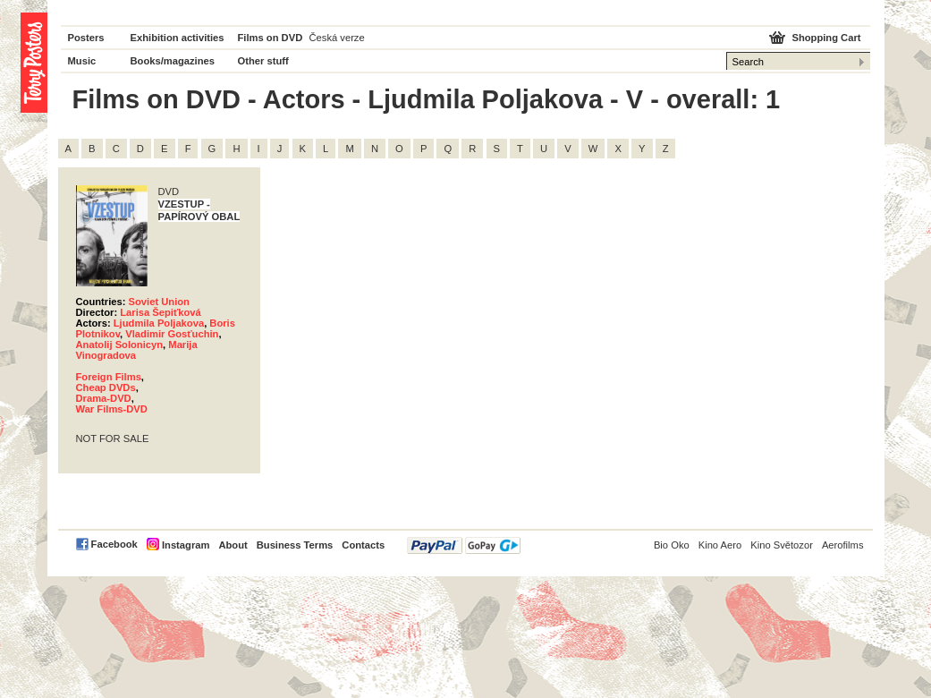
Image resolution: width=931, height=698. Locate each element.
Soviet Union (159, 301)
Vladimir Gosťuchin (171, 333)
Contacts (363, 545)
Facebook (114, 544)
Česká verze (337, 37)
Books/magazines (173, 60)
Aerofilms (843, 545)
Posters (86, 37)
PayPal (464, 545)
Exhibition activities (177, 37)
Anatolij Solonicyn (120, 344)
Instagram (185, 545)
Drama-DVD (103, 398)
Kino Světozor (781, 545)
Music (82, 60)
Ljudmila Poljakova (159, 323)
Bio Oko (672, 545)
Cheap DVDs (106, 387)
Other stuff (263, 60)
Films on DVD (270, 37)
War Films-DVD (112, 409)
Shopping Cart (825, 37)
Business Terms (295, 545)
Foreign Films (108, 376)
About (232, 545)
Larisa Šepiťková (160, 312)
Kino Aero (720, 545)
